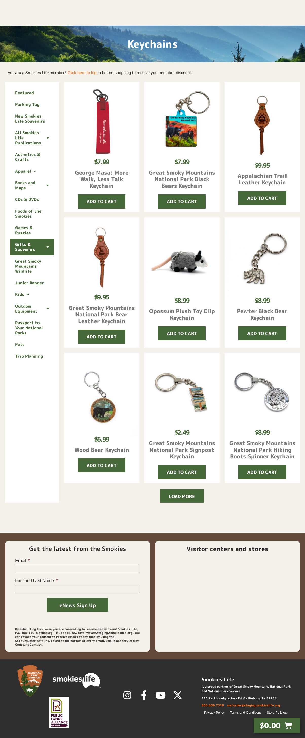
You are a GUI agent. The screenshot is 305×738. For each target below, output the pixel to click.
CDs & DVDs (27, 199)
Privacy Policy (214, 712)
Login (237, 6)
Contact (261, 6)
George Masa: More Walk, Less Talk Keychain (101, 179)
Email (21, 560)
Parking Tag (27, 104)
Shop (187, 19)
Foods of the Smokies (28, 213)
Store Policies (277, 712)
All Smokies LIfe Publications (32, 138)
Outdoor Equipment (32, 308)
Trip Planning (29, 356)
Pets (20, 344)
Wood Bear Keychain (101, 450)
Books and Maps (32, 185)
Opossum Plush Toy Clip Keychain (182, 314)
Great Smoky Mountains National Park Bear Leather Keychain (102, 314)
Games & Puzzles (24, 230)
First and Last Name (35, 580)
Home (164, 19)
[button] (298, 6)
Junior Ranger (29, 283)
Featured (24, 93)
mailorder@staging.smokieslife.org (253, 705)
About (291, 19)
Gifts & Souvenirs (32, 247)
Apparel (25, 171)
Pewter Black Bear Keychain (262, 314)
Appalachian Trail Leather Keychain (262, 179)
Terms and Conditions (246, 712)
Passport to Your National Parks (29, 328)
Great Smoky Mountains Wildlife (28, 266)
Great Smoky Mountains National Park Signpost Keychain (182, 449)
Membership (220, 19)
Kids (22, 294)
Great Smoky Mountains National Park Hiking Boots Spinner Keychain (262, 449)
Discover (259, 19)
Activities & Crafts (27, 157)
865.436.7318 (213, 705)
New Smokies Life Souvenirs (30, 118)
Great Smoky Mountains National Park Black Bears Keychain (182, 179)
